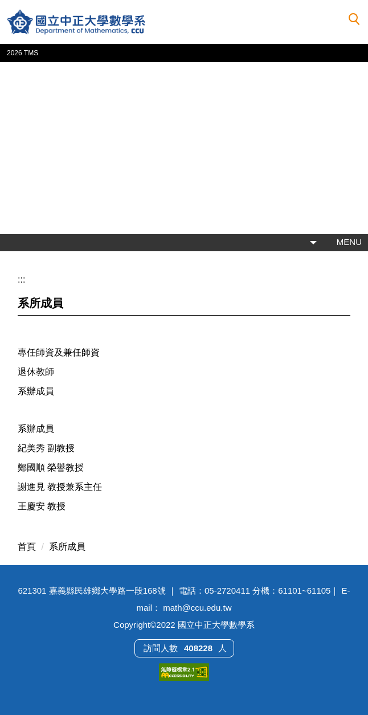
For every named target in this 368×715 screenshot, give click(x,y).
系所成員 (67, 546)
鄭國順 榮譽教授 (51, 467)
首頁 (27, 546)
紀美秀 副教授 (46, 448)
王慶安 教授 (42, 506)
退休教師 (36, 372)
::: (21, 279)
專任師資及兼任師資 (59, 352)
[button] (354, 19)
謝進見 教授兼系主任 (60, 487)
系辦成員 (36, 391)
